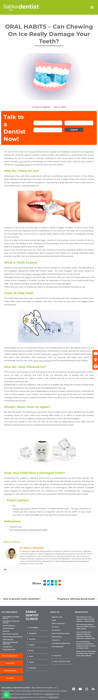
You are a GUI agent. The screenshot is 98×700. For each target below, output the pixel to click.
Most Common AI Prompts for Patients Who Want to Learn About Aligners (86, 653)
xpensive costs (23, 165)
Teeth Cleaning (8, 639)
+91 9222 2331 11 (53, 697)
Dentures (6, 631)
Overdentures (7, 647)
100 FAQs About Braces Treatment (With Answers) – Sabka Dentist (86, 627)
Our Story (55, 627)
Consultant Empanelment (61, 643)
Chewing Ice (16, 526)
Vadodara (32, 668)
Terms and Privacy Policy (60, 633)
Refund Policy (57, 637)
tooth (27, 277)
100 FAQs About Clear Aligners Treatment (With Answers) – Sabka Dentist (85, 619)
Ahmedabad (33, 627)
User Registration (58, 646)
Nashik (31, 645)
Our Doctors (56, 630)
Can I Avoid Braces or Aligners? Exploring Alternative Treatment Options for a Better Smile (85, 635)
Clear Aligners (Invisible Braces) (11, 617)
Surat (31, 656)
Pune (31, 650)
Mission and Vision (58, 623)
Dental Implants (8, 628)
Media (54, 620)
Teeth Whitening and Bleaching (10, 643)
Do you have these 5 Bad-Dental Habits (28, 529)
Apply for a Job (57, 617)
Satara (31, 662)
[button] (91, 7)
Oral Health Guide (9, 649)
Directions (23, 697)
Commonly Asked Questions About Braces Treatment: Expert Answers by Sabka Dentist (86, 645)
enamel (37, 274)
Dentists (58, 656)
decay (29, 274)
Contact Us (56, 640)
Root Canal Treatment (10, 634)
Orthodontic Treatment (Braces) (11, 622)
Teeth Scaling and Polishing (12, 637)
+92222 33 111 (49, 694)
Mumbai (32, 639)
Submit (74, 130)
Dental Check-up (9, 625)
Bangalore (33, 633)
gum (20, 161)
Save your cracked (42, 360)
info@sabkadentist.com (9, 697)
